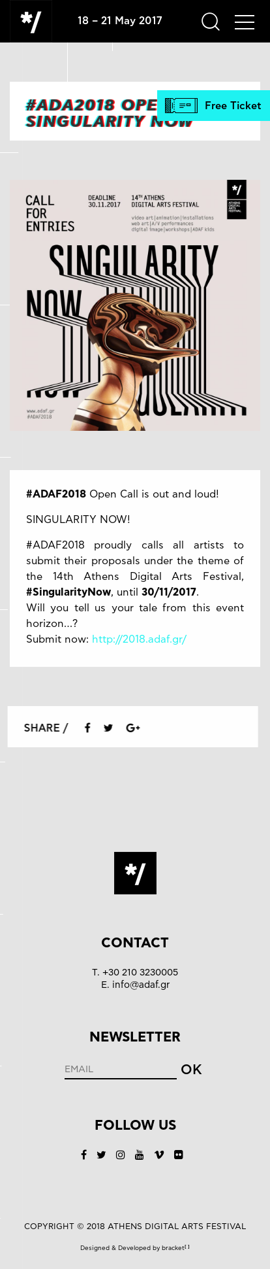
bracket (176, 1248)
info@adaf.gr (141, 985)
